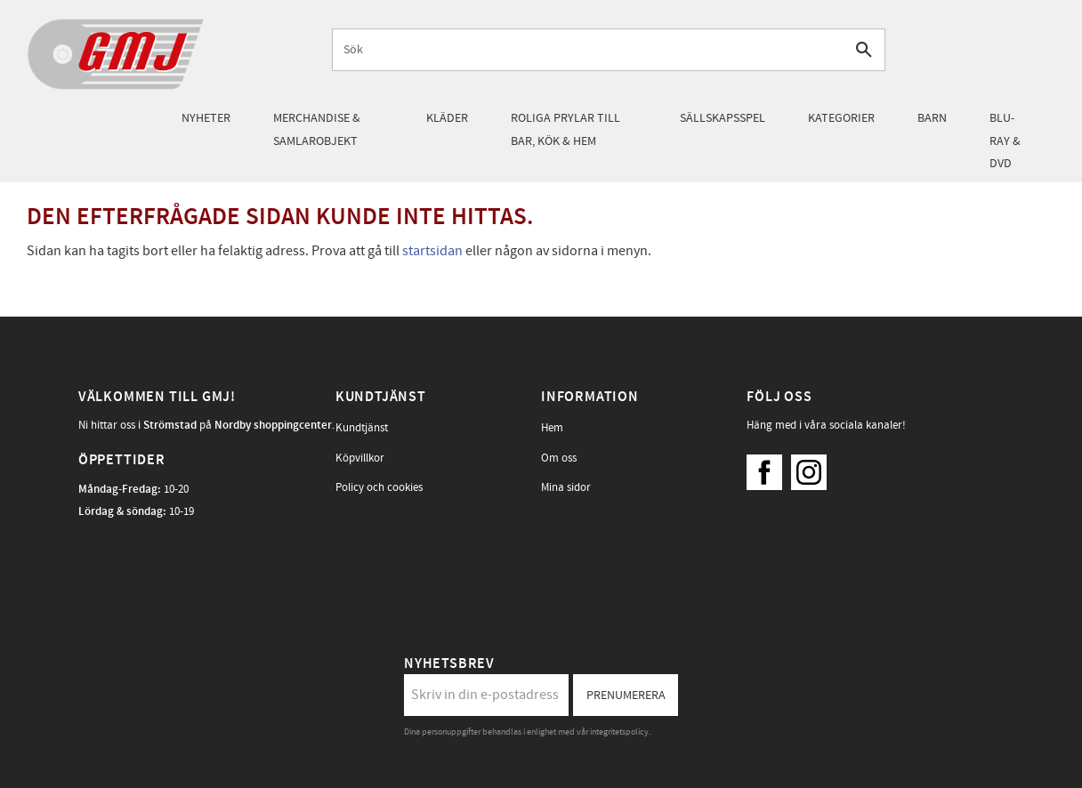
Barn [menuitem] (932, 117)
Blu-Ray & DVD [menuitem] (1005, 140)
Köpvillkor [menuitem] (359, 458)
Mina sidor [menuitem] (566, 487)
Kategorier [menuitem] (841, 117)
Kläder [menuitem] (447, 117)
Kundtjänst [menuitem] (361, 428)
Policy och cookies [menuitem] (379, 487)
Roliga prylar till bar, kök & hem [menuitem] (565, 129)
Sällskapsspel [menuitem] (722, 117)
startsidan (432, 251)
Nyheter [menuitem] (206, 117)
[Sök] (864, 49)
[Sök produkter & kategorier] (588, 49)
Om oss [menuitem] (559, 458)
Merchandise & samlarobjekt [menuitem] (316, 129)
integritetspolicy (619, 732)
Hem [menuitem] (552, 428)
